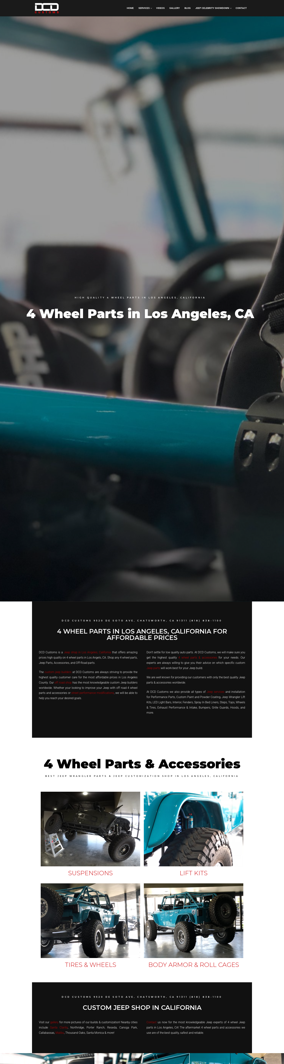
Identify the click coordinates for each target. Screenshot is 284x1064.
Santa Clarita (59, 1027)
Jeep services (215, 692)
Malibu (60, 1032)
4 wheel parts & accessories (197, 657)
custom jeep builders (58, 672)
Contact (151, 1022)
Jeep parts (153, 668)
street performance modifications (92, 693)
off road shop (63, 682)
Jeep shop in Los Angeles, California (87, 652)
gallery (54, 1022)
